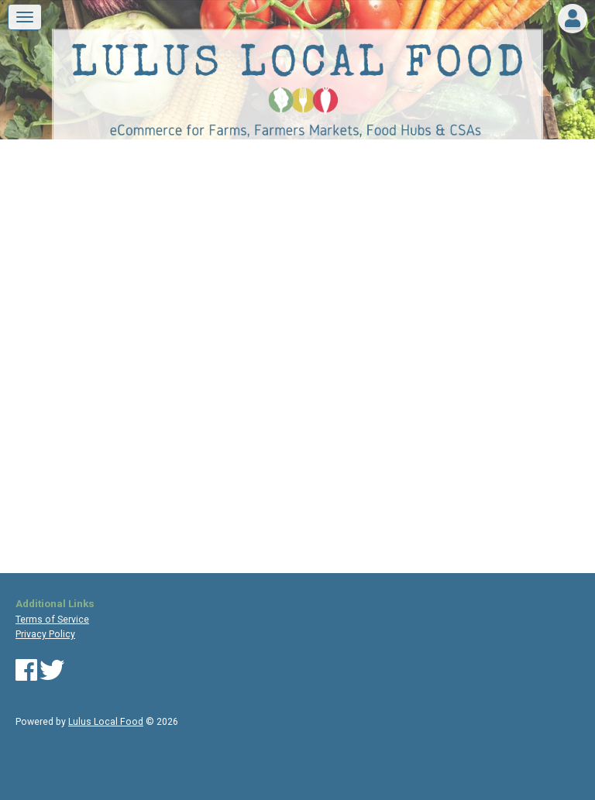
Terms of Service (52, 619)
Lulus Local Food (105, 721)
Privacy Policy (45, 634)
